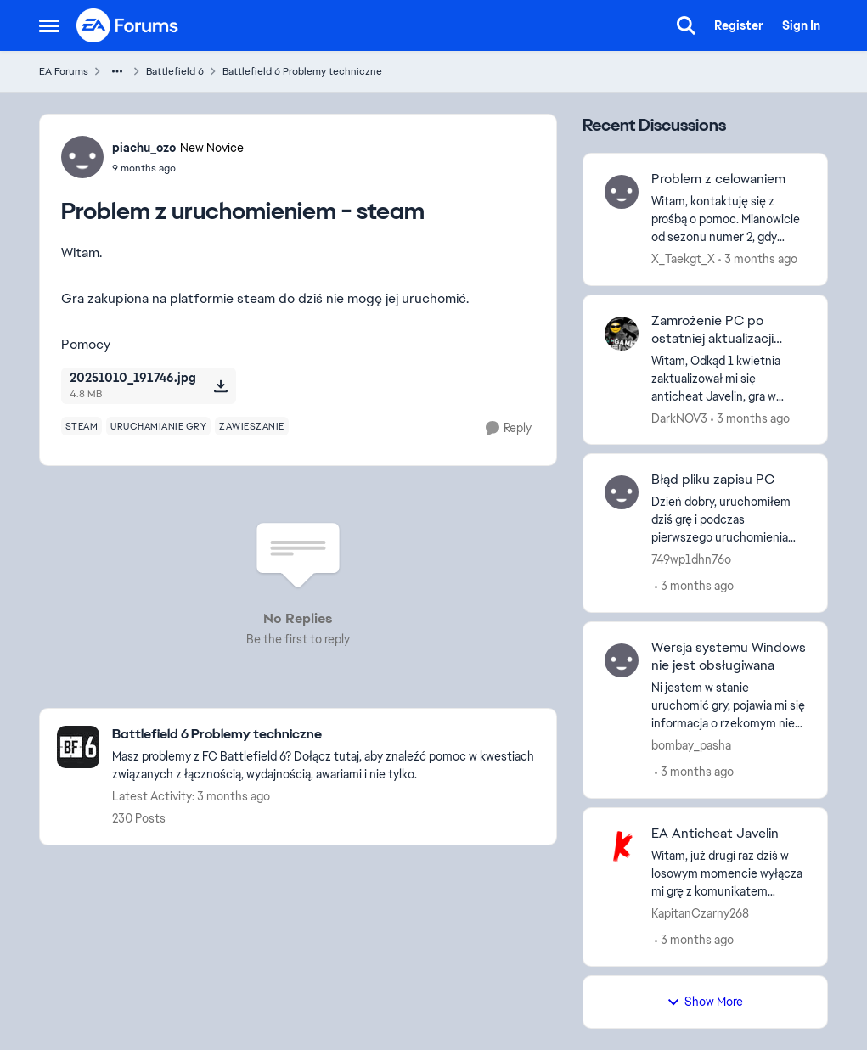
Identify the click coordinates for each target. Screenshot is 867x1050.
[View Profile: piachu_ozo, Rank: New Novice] (82, 157)
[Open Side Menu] (49, 25)
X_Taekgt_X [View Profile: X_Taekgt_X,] (683, 259)
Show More (705, 1001)
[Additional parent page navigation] (117, 71)
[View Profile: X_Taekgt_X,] (622, 192)
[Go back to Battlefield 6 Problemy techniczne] (325, 735)
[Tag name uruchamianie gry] (158, 426)
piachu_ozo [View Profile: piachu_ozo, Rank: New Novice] (144, 147)
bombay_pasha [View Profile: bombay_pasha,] (691, 745)
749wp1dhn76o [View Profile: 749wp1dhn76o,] (691, 559)
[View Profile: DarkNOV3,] (622, 334)
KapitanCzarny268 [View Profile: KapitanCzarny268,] (700, 913)
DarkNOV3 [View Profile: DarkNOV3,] (679, 417)
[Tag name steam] (82, 426)
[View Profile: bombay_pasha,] (622, 660)
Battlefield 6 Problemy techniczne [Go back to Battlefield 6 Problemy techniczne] (302, 71)
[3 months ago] (757, 259)
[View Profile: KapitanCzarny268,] (622, 846)
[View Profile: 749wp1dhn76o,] (622, 492)
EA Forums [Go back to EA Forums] (63, 71)
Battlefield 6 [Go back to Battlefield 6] (175, 71)
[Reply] (508, 428)
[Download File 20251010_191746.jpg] (220, 385)
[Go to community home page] (128, 25)
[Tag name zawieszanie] (252, 426)
